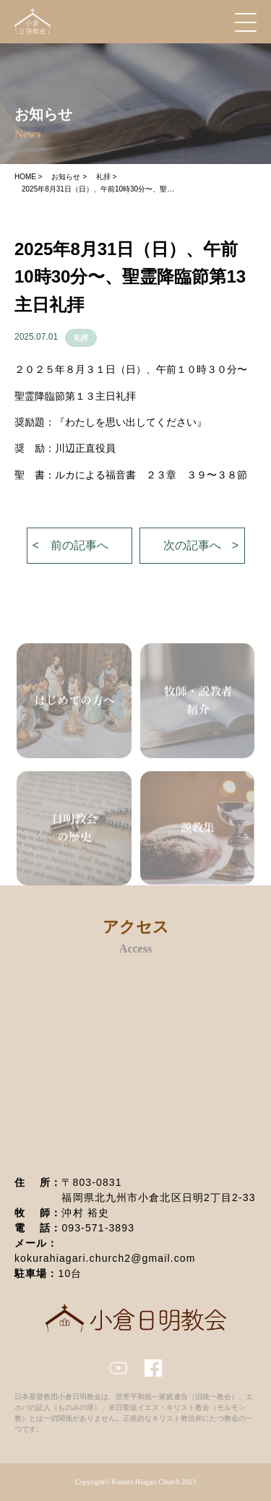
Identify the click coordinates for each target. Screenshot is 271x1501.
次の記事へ (192, 545)
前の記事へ (79, 545)
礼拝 (81, 338)
